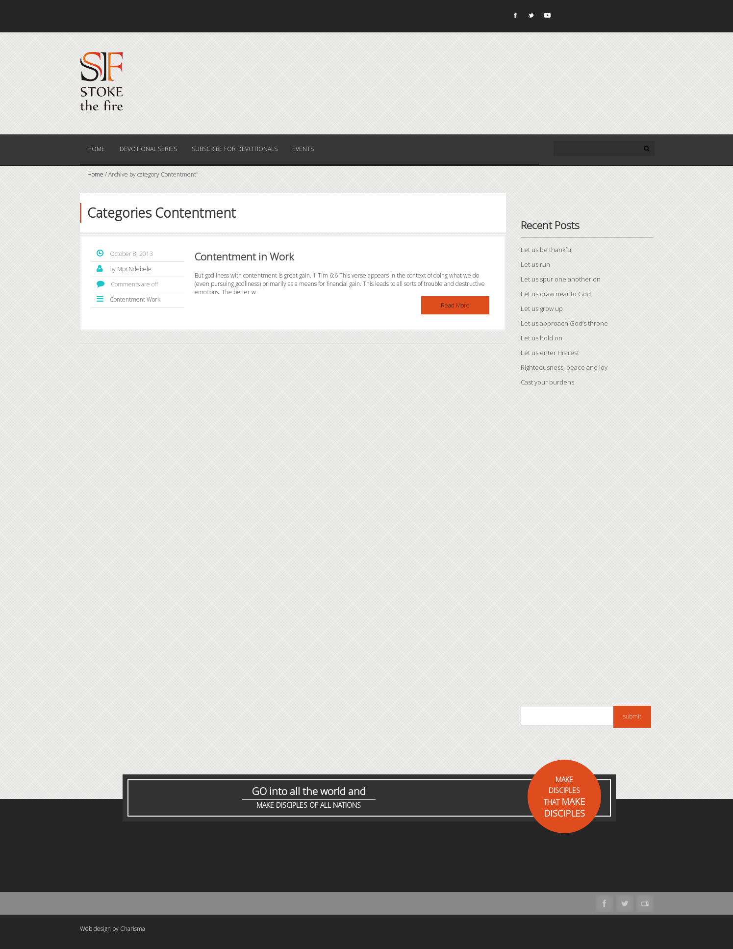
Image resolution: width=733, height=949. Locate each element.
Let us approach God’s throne (564, 323)
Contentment (127, 299)
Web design (95, 928)
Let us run (535, 264)
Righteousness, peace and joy (564, 367)
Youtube (546, 17)
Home (96, 149)
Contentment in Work (244, 256)
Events (303, 149)
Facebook (514, 17)
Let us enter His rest (550, 352)
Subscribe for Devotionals (235, 149)
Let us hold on (541, 337)
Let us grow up (542, 308)
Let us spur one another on (561, 279)
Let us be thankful (547, 249)
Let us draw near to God (556, 293)
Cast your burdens (547, 382)
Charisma (132, 928)
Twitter (530, 17)
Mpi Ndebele (134, 269)
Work (153, 299)
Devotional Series (148, 149)
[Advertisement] (587, 549)
